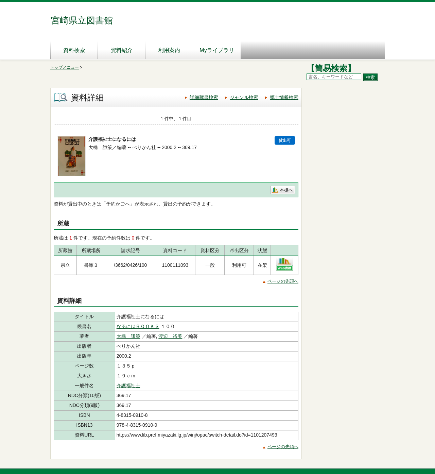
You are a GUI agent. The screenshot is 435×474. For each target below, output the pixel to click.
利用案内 (169, 50)
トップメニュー (64, 67)
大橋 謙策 (128, 336)
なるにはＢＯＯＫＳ (138, 326)
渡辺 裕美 (170, 336)
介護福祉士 (128, 385)
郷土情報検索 (284, 97)
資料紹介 (122, 50)
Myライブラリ (216, 50)
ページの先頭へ (282, 281)
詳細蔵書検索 (204, 97)
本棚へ (286, 190)
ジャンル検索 (244, 97)
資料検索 (74, 50)
